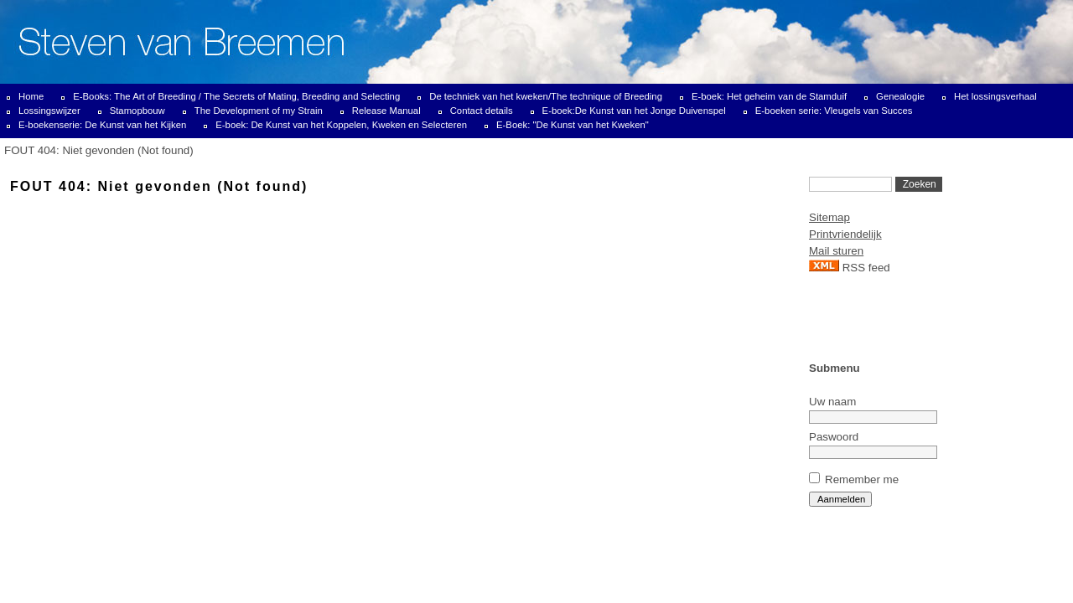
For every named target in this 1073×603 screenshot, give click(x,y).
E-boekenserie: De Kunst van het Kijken (102, 125)
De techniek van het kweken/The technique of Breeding (545, 96)
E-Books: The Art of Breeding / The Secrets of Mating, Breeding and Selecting (236, 96)
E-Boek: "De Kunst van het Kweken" (572, 125)
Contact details (481, 111)
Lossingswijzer (49, 111)
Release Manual (386, 111)
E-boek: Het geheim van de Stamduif (769, 96)
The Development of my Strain (258, 111)
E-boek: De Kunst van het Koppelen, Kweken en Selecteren (341, 125)
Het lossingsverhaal (995, 96)
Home (31, 96)
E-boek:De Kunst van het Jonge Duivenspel (634, 111)
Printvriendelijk (845, 234)
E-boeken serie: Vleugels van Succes (834, 111)
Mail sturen (836, 251)
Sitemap (829, 217)
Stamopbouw (137, 111)
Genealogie (900, 96)
